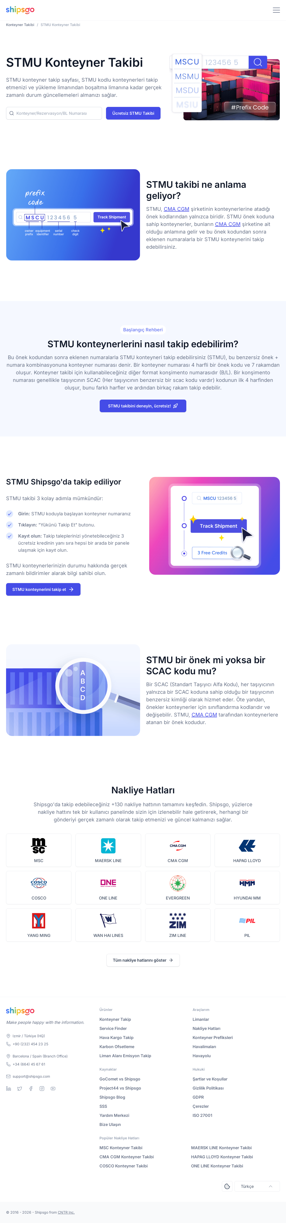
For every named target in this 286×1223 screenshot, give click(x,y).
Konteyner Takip (115, 1019)
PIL (247, 935)
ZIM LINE (177, 935)
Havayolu (202, 1055)
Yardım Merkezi (114, 1115)
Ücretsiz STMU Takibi (133, 113)
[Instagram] (41, 1088)
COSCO (39, 898)
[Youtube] (53, 1088)
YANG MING (38, 935)
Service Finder (113, 1028)
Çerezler (201, 1106)
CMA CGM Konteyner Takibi (126, 1156)
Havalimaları (204, 1046)
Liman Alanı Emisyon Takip (125, 1055)
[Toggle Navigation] (276, 10)
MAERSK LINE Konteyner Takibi (221, 1147)
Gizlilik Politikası (208, 1088)
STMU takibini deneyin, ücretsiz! (143, 405)
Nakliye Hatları (206, 1028)
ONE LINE (108, 898)
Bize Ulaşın (110, 1124)
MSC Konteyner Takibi (120, 1147)
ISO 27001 (202, 1115)
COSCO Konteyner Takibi (123, 1165)
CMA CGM (176, 209)
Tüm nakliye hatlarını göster (143, 960)
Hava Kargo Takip (116, 1037)
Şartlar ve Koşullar (210, 1078)
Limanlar (201, 1019)
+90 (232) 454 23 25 (30, 1044)
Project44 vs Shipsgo (120, 1088)
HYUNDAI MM (247, 898)
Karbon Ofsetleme (116, 1046)
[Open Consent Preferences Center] (227, 1186)
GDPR (198, 1097)
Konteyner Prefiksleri (213, 1037)
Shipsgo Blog (112, 1097)
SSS (103, 1106)
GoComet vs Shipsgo (119, 1078)
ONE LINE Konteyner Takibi (217, 1165)
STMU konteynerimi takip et (43, 589)
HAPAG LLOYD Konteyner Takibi (222, 1156)
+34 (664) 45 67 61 (29, 1064)
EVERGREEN (178, 898)
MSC (38, 860)
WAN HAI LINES (108, 935)
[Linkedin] (8, 1088)
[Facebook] (30, 1088)
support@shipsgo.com (31, 1076)
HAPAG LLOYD (247, 860)
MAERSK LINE (108, 860)
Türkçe (257, 1186)
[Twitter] (19, 1088)
